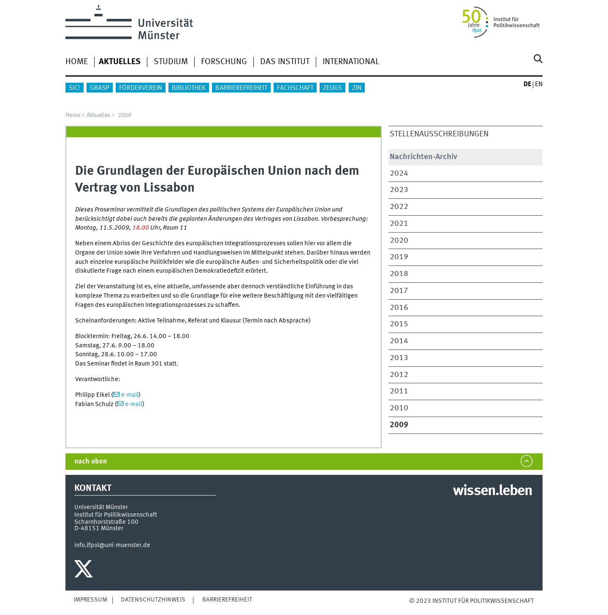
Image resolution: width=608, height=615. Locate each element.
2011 (399, 391)
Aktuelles (98, 115)
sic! (74, 88)
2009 (124, 115)
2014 (399, 341)
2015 (399, 324)
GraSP (99, 88)
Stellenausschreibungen (439, 134)
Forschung (224, 62)
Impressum (90, 599)
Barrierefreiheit (241, 88)
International (351, 62)
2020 (399, 240)
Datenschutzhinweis (153, 599)
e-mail (129, 395)
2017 (399, 291)
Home (76, 62)
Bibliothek (189, 88)
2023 (399, 190)
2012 (399, 375)
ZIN (356, 88)
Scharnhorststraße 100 (106, 522)
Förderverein (140, 88)
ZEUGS (332, 88)
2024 (399, 173)
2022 (399, 207)
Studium (171, 62)
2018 (399, 274)
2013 (399, 358)
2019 (399, 257)
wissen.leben (492, 491)
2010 (399, 408)
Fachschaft (295, 88)
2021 (399, 224)
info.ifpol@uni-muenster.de (112, 545)
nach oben (90, 461)
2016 (399, 308)
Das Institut (284, 62)
